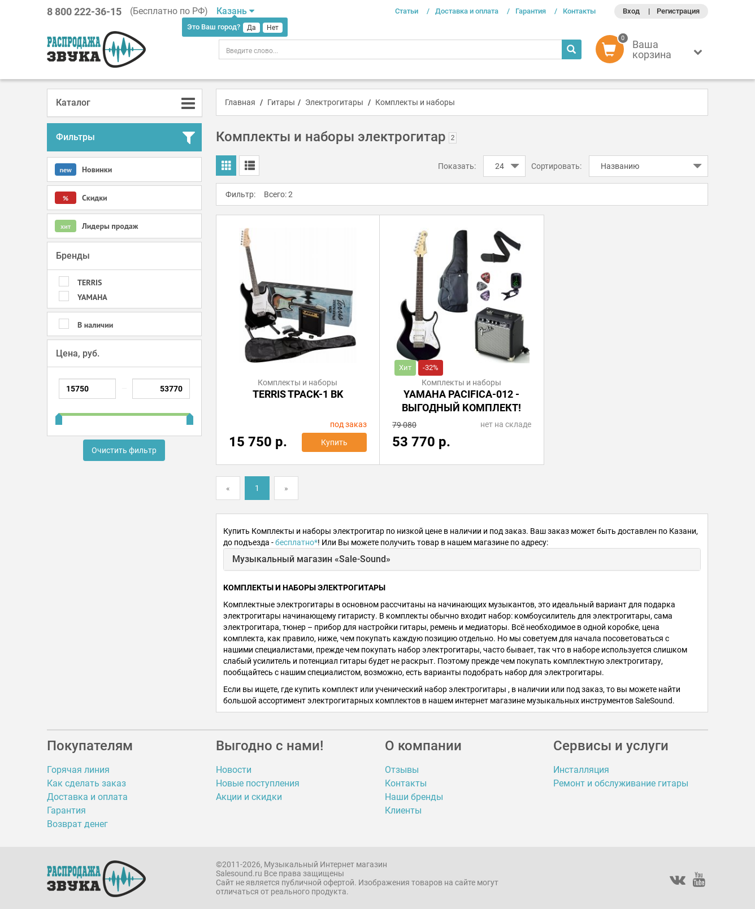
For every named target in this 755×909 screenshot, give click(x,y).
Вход (631, 11)
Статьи (406, 11)
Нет (273, 28)
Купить (334, 442)
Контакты (579, 11)
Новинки (83, 169)
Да (251, 28)
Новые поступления (258, 783)
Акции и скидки (249, 796)
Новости (233, 769)
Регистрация (678, 11)
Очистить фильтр (124, 450)
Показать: (457, 166)
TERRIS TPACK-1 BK (298, 394)
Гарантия (530, 11)
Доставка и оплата (466, 11)
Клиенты (403, 810)
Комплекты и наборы (415, 102)
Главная (240, 102)
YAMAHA (92, 297)
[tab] (124, 102)
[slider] (58, 414)
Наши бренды (414, 796)
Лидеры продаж (96, 226)
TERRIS (89, 282)
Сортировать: (556, 166)
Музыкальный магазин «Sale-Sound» (311, 559)
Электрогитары (334, 102)
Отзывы (402, 769)
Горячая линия (78, 769)
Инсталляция (581, 769)
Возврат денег (77, 824)
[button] (652, 52)
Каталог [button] (73, 102)
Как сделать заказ (86, 783)
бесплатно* (296, 542)
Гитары (281, 102)
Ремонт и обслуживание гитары (620, 783)
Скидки (81, 198)
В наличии (95, 325)
